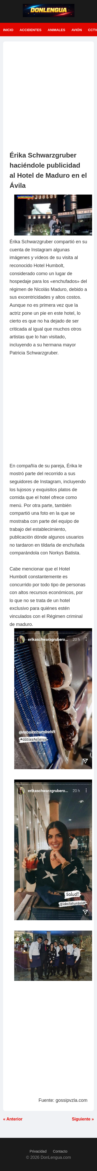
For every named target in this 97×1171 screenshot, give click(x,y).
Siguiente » (83, 1119)
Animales (56, 30)
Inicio (8, 30)
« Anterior (13, 1119)
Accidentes (31, 30)
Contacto (60, 1151)
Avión (76, 30)
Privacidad (38, 1151)
